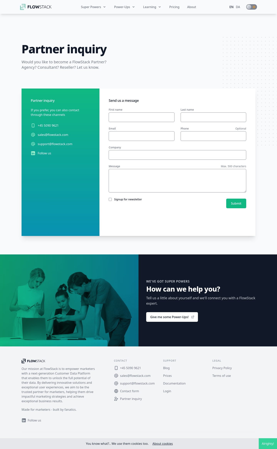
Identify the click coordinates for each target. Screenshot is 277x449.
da (238, 7)
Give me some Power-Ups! (172, 317)
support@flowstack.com (55, 144)
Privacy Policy (222, 368)
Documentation (174, 383)
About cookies (162, 443)
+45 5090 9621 (48, 125)
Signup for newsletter (128, 199)
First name (115, 109)
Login (167, 391)
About (191, 7)
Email (112, 128)
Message (114, 166)
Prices (167, 376)
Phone (185, 128)
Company (115, 147)
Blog (166, 368)
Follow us (44, 153)
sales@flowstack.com (53, 135)
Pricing (174, 7)
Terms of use (221, 376)
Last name (187, 109)
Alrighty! (268, 443)
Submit (236, 203)
